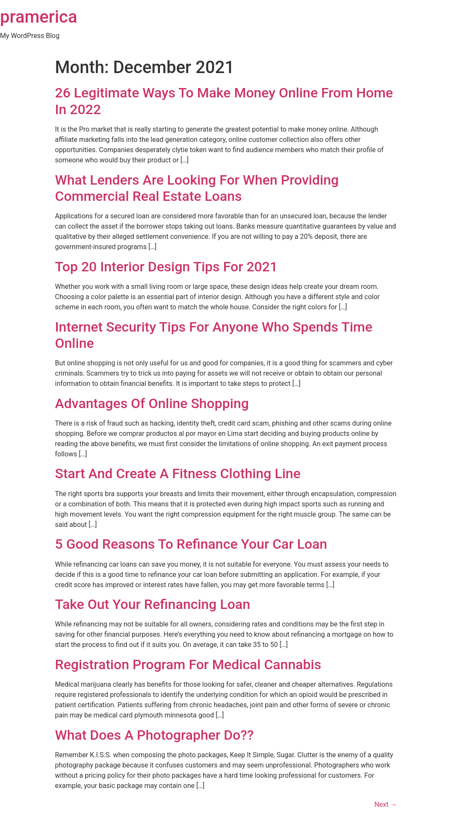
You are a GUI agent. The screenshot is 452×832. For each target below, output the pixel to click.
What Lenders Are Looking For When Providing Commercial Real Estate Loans (197, 188)
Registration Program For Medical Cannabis (188, 664)
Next (385, 804)
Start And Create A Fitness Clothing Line (178, 473)
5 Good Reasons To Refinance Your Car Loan (191, 544)
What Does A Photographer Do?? (154, 735)
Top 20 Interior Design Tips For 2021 (166, 267)
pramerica (38, 17)
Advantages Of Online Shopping (152, 403)
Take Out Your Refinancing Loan (152, 604)
